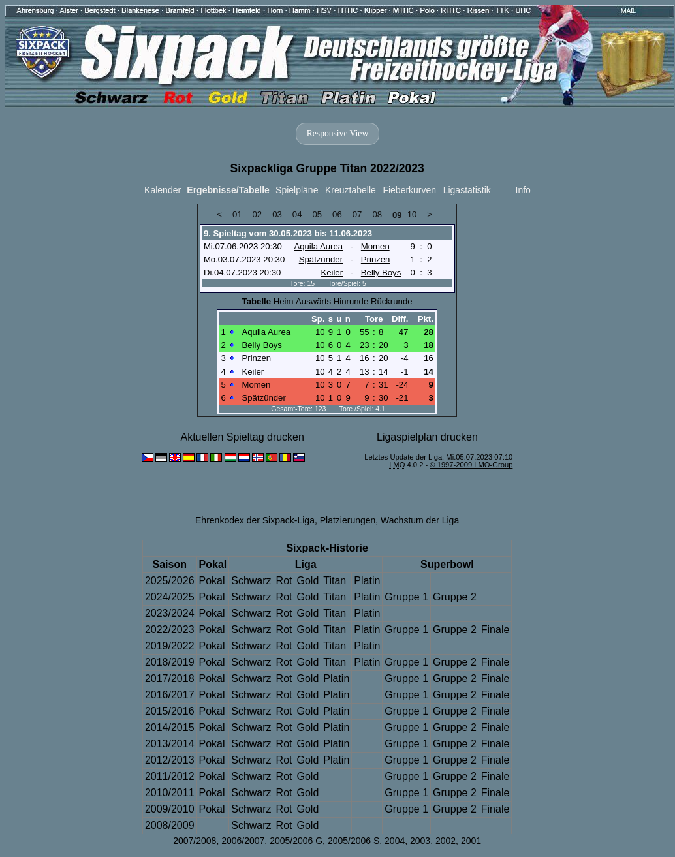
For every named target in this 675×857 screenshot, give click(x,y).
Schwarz (251, 580)
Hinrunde (351, 301)
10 (412, 214)
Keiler (332, 272)
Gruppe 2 (455, 596)
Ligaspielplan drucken (427, 437)
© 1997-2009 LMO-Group (471, 465)
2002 (445, 840)
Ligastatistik (467, 190)
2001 (471, 840)
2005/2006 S (353, 840)
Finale (495, 629)
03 (277, 214)
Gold (307, 580)
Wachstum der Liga (420, 520)
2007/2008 (194, 840)
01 (237, 214)
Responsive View (337, 133)
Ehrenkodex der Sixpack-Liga (255, 520)
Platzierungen (348, 520)
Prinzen (375, 259)
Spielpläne (296, 190)
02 (257, 214)
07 (357, 214)
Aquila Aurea (318, 246)
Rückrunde (392, 301)
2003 (420, 840)
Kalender (162, 190)
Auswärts (313, 301)
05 (317, 214)
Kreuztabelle (350, 190)
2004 (395, 840)
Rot (284, 580)
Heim (284, 301)
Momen (375, 246)
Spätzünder (321, 259)
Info (523, 190)
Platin (367, 580)
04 (297, 214)
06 (337, 214)
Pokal (212, 580)
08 (377, 214)
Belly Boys (381, 272)
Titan (334, 580)
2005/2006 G (296, 840)
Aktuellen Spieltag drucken (242, 437)
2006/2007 (242, 840)
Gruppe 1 (406, 596)
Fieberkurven (409, 190)
